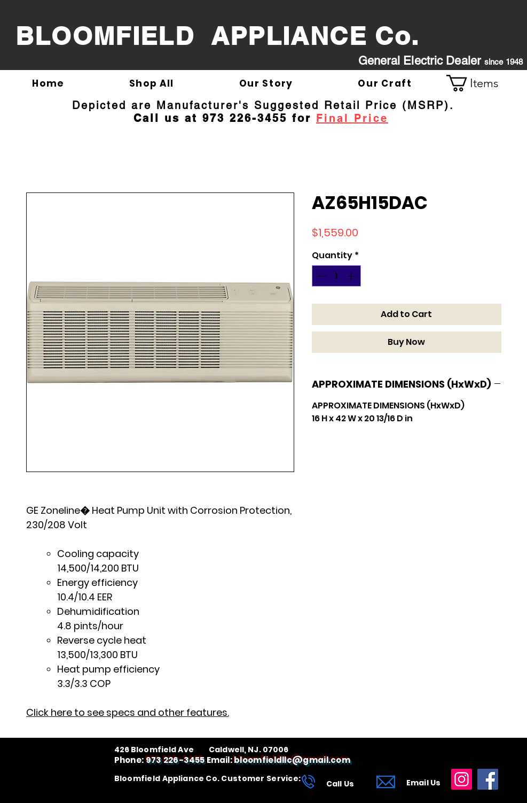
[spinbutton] (336, 276)
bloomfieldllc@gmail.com (292, 760)
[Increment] (351, 276)
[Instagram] (461, 779)
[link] (481, 83)
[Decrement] (320, 276)
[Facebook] (487, 779)
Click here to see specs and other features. (127, 712)
